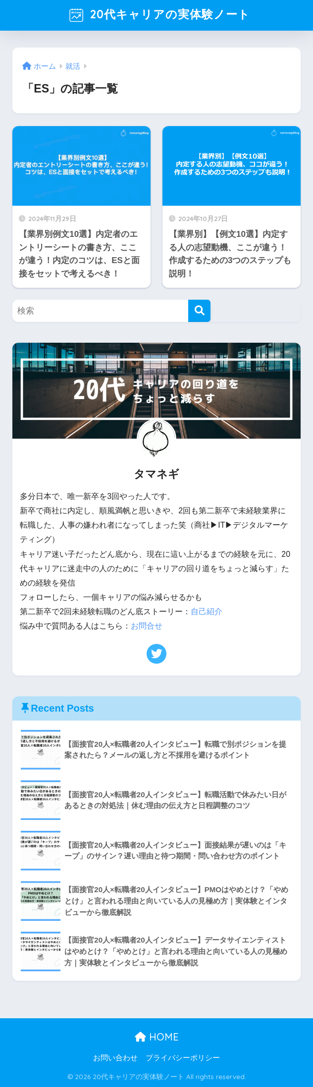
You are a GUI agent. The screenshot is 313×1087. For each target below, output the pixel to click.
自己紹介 (206, 611)
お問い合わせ (115, 1058)
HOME (157, 1037)
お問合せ (146, 626)
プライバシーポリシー (183, 1058)
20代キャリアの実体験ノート (158, 15)
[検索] (199, 311)
